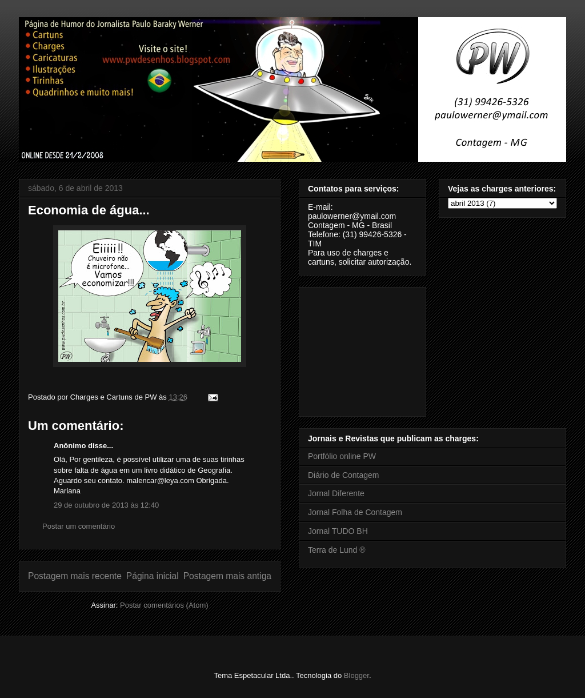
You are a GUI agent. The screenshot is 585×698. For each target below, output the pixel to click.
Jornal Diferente (336, 493)
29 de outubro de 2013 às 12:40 (106, 505)
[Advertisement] (365, 349)
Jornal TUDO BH (338, 531)
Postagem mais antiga (227, 576)
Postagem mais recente (75, 576)
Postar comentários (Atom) (164, 605)
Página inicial (152, 576)
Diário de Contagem (343, 475)
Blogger (356, 675)
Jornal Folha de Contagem (355, 512)
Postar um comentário (78, 526)
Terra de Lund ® (337, 550)
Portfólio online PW (342, 456)
